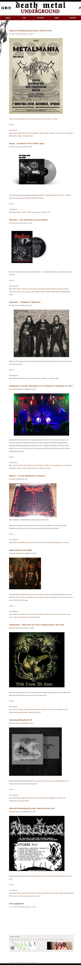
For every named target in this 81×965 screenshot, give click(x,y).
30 (24, 907)
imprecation (57, 614)
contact (72, 18)
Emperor (12, 119)
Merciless (37, 272)
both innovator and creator (49, 440)
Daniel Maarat (15, 628)
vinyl (48, 212)
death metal (41, 289)
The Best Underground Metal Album (32, 597)
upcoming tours (30, 896)
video (57, 378)
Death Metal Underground (30, 962)
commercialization (38, 465)
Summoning (13, 692)
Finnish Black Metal (52, 542)
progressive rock (62, 709)
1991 (54, 272)
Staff (12, 479)
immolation (67, 465)
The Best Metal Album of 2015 (54, 195)
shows (49, 468)
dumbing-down (58, 465)
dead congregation (32, 133)
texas (68, 614)
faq (24, 18)
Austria (15, 709)
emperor (52, 133)
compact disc (32, 289)
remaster (43, 212)
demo (38, 542)
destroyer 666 (43, 133)
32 (28, 907)
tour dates (51, 378)
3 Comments (13, 890)
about (8, 18)
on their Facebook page (32, 692)
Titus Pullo (14, 34)
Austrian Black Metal (25, 709)
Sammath (28, 361)
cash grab (24, 289)
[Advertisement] (42, 25)
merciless (18, 292)
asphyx (15, 133)
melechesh (12, 468)
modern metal (21, 468)
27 (18, 907)
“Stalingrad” (42, 361)
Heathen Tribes (26, 212)
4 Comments (13, 130)
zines (57, 18)
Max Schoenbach (16, 389)
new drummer (61, 361)
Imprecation (33, 594)
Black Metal (22, 133)
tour (15, 896)
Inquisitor (18, 364)
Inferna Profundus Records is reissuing (21, 272)
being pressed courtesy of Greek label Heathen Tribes (26, 198)
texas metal (13, 617)
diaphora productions (28, 798)
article (15, 465)
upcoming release (35, 617)
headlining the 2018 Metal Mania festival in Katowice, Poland (38, 119)
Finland (43, 542)
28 (20, 907)
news (63, 133)
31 (26, 907)
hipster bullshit (51, 289)
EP (57, 798)
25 (14, 907)
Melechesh (62, 445)
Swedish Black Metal (53, 292)
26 (16, 907)
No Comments (13, 286)
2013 (47, 597)
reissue (28, 292)
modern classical (46, 709)
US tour (38, 896)
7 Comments (13, 462)
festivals (58, 133)
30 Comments (13, 375)
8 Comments (13, 707)
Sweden (42, 292)
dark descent (25, 614)
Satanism (35, 468)
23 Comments (13, 795)
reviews (40, 18)
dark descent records (37, 614)
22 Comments (13, 611)
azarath (20, 465)
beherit (15, 542)
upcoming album (22, 617)
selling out (42, 468)
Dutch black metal (42, 798)
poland (20, 136)
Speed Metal (35, 292)
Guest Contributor (17, 553)
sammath (44, 378)
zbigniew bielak (28, 136)
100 (34, 907)
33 (30, 907)
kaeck (34, 212)
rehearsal (37, 378)
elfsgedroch (52, 798)
